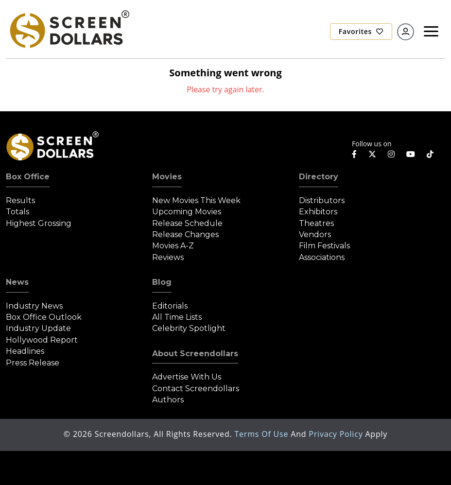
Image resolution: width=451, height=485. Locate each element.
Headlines (25, 351)
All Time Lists (177, 317)
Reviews (168, 257)
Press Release (32, 362)
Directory (318, 176)
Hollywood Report (42, 340)
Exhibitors (318, 211)
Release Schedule (187, 223)
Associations (322, 257)
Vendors (315, 234)
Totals (17, 211)
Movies (167, 176)
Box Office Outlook (44, 317)
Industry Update (38, 328)
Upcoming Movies (186, 211)
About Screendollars (195, 353)
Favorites (361, 31)
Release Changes (185, 234)
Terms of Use (262, 434)
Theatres (316, 223)
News (17, 282)
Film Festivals (324, 245)
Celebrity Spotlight (189, 328)
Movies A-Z (173, 245)
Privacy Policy (337, 434)
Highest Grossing (38, 223)
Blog (162, 282)
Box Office (28, 176)
